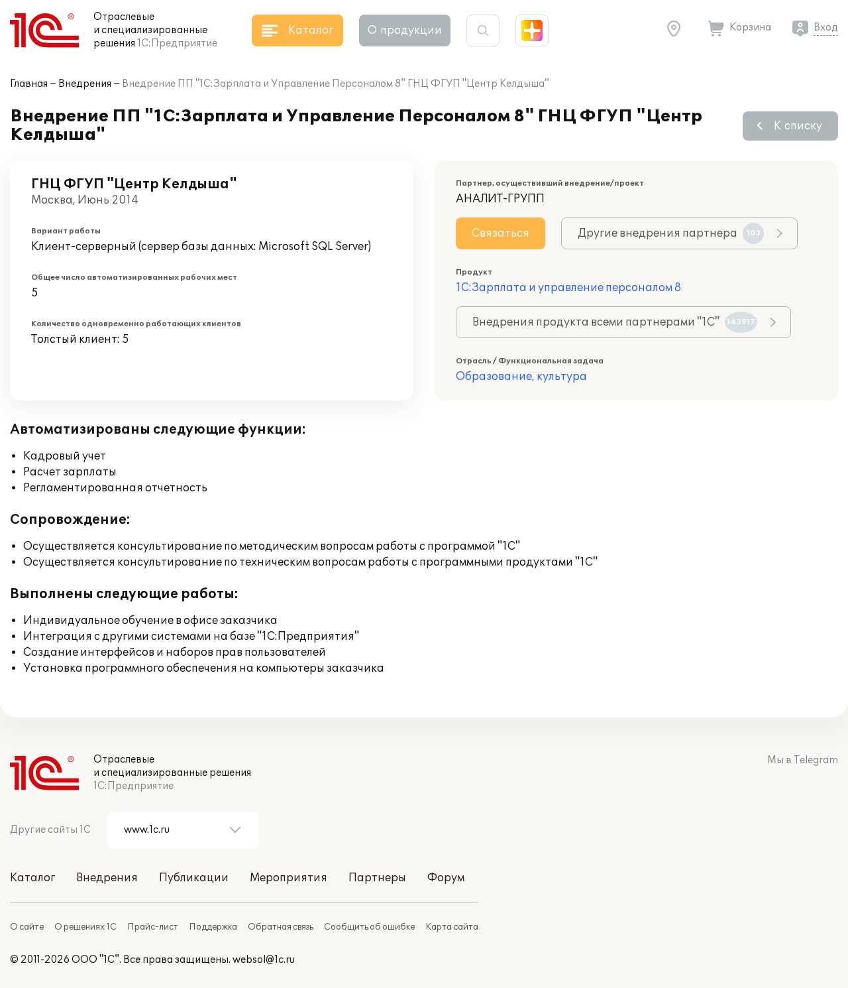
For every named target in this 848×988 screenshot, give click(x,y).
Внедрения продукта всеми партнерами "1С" (614, 322)
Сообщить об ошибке (369, 927)
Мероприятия (288, 878)
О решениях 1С (85, 927)
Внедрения (84, 84)
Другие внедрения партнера (671, 233)
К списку (798, 126)
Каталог (32, 878)
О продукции (405, 30)
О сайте (27, 927)
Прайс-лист (152, 927)
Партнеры (377, 878)
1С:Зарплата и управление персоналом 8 (568, 287)
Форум (445, 878)
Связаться (500, 233)
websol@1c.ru (264, 959)
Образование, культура (521, 376)
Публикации (194, 878)
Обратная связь (280, 927)
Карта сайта (451, 927)
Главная (29, 84)
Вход (826, 27)
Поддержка (213, 927)
